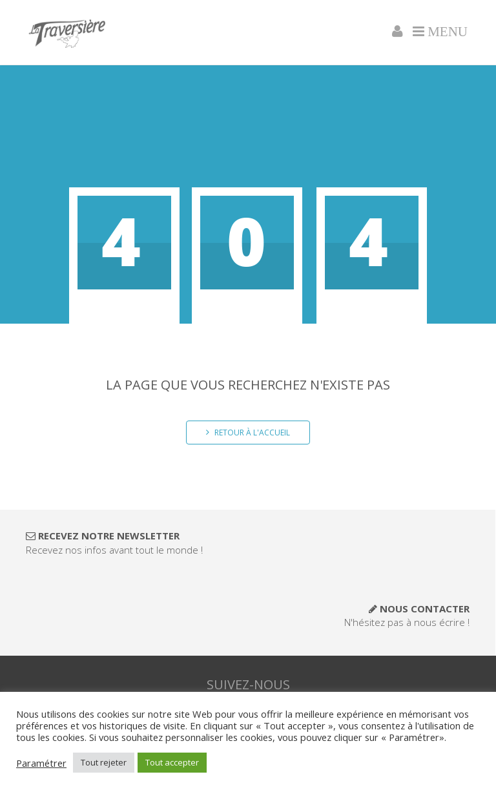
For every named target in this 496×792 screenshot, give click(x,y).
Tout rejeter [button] (104, 762)
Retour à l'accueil (248, 432)
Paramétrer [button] (41, 763)
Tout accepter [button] (172, 762)
